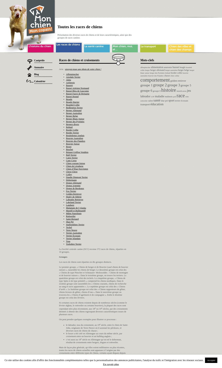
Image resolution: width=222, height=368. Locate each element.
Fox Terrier (71, 191)
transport (153, 47)
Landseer (70, 205)
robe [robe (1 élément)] (187, 97)
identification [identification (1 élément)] (181, 91)
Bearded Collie (73, 105)
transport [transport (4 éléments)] (145, 104)
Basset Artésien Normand (77, 88)
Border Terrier (72, 132)
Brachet (69, 149)
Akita (68, 79)
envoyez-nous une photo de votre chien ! (83, 69)
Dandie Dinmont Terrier (77, 177)
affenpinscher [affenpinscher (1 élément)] (145, 67)
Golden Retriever (74, 194)
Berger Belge (72, 116)
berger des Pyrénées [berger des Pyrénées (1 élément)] (157, 73)
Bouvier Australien (74, 138)
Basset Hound (72, 96)
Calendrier (39, 81)
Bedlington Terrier (74, 107)
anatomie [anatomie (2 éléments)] (168, 67)
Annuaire (39, 67)
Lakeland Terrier (73, 202)
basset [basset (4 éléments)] (176, 67)
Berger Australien (74, 113)
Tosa (68, 241)
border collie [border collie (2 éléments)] (176, 73)
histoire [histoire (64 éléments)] (168, 90)
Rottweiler (71, 216)
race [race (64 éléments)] (181, 95)
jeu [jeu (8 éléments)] (189, 90)
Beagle (69, 99)
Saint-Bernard (72, 219)
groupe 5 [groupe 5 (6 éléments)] (186, 85)
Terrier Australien (74, 233)
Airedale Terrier (73, 77)
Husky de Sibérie (74, 196)
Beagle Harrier (72, 102)
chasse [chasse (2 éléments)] (167, 75)
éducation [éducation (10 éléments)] (156, 104)
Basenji (69, 85)
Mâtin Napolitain (74, 213)
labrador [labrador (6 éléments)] (145, 96)
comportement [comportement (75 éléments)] (155, 80)
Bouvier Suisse (73, 144)
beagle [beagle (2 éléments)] (182, 67)
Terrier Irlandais (73, 238)
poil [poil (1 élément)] (174, 97)
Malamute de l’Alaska (76, 208)
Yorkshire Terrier (74, 244)
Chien (41, 18)
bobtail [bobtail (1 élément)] (167, 73)
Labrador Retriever (74, 199)
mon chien (124, 47)
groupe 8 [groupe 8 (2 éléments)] (157, 91)
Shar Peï (70, 221)
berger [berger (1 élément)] (147, 70)
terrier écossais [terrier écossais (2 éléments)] (181, 101)
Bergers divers (72, 124)
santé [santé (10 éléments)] (156, 100)
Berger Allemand (74, 110)
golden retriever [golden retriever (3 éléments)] (178, 80)
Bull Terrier (71, 155)
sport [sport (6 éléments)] (171, 100)
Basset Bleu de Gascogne (77, 91)
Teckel (69, 227)
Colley (69, 174)
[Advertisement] (133, 8)
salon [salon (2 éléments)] (150, 101)
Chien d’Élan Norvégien (77, 169)
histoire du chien (40, 47)
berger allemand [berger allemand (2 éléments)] (157, 70)
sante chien (96, 47)
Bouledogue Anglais (75, 135)
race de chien (68, 46)
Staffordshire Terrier (75, 224)
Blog (36, 74)
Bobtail (69, 127)
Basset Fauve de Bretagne (77, 93)
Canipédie (39, 60)
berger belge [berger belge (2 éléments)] (183, 70)
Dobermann (71, 180)
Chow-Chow (72, 171)
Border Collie (72, 130)
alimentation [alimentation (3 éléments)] (157, 67)
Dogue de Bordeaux (75, 188)
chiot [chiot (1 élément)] (172, 76)
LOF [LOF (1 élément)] (152, 97)
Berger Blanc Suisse (75, 118)
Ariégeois (70, 82)
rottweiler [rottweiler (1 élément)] (144, 101)
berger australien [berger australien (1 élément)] (171, 70)
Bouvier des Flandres (75, 141)
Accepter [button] (211, 360)
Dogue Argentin (73, 185)
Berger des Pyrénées (75, 121)
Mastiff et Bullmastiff (76, 210)
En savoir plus (111, 364)
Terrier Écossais (73, 235)
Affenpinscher (72, 74)
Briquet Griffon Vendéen (77, 152)
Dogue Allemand (73, 182)
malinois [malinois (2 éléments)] (169, 96)
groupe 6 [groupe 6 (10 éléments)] (146, 90)
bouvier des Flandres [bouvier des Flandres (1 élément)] (156, 76)
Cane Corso (71, 160)
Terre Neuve (71, 230)
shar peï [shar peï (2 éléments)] (164, 101)
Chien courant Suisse (75, 163)
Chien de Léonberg (74, 166)
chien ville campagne (181, 47)
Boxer (69, 146)
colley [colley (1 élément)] (177, 76)
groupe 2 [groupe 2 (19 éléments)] (160, 85)
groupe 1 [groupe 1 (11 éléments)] (146, 85)
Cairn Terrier (72, 157)
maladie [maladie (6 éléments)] (159, 96)
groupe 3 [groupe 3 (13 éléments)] (173, 85)
